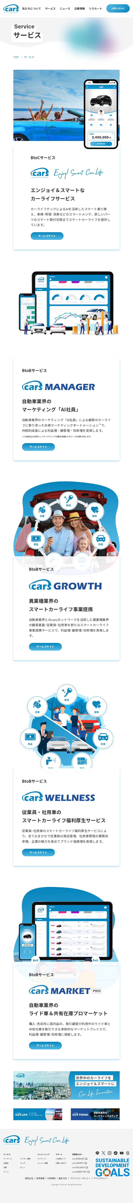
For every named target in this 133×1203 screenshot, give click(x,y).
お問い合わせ (118, 8)
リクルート (95, 8)
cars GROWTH (78, 1163)
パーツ (6, 1172)
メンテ (22, 1163)
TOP (16, 57)
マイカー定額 (25, 1159)
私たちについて (31, 8)
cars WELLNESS (78, 1167)
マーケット (7, 1159)
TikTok (115, 1153)
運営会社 (29, 1178)
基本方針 (63, 1178)
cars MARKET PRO (79, 1172)
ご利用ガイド (61, 1159)
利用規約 (51, 1178)
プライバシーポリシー (80, 1178)
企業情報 (79, 8)
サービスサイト (47, 236)
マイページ (41, 1159)
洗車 (5, 1167)
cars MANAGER (78, 1159)
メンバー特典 (42, 1163)
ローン (22, 1167)
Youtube (121, 1153)
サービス (50, 8)
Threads (128, 1153)
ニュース (65, 8)
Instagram (109, 1153)
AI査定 (5, 1163)
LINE (97, 1153)
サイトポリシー (101, 1178)
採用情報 (40, 1178)
